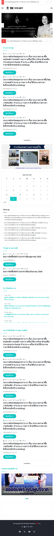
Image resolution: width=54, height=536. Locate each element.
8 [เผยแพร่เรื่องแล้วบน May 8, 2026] (33, 186)
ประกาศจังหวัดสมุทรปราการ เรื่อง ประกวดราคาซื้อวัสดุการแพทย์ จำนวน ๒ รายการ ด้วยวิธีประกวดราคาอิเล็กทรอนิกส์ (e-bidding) (26, 82)
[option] (27, 25)
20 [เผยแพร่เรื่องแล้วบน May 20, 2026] (20, 194)
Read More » (10, 72)
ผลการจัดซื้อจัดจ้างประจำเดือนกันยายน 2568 (22, 271)
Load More (27, 140)
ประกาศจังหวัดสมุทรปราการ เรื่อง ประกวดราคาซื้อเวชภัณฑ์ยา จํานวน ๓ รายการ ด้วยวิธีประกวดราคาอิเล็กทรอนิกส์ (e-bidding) (25, 103)
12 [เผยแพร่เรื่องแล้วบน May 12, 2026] (13, 190)
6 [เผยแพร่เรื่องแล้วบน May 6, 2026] (20, 186)
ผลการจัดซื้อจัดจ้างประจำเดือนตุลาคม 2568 (22, 257)
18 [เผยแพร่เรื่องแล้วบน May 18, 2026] (6, 194)
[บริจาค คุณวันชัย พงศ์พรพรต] (27, 484)
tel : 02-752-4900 (27, 526)
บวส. (39, 523)
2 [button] (27, 498)
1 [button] (26, 498)
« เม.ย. (5, 202)
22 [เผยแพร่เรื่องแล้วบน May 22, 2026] (34, 194)
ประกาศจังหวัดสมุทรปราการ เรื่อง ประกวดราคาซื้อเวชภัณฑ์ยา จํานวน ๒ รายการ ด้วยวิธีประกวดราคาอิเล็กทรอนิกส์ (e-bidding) (25, 123)
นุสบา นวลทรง (8, 54)
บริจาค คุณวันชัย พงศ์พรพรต (13, 492)
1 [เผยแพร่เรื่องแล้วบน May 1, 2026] (33, 182)
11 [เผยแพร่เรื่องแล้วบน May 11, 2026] (6, 190)
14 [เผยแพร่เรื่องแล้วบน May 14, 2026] (27, 190)
